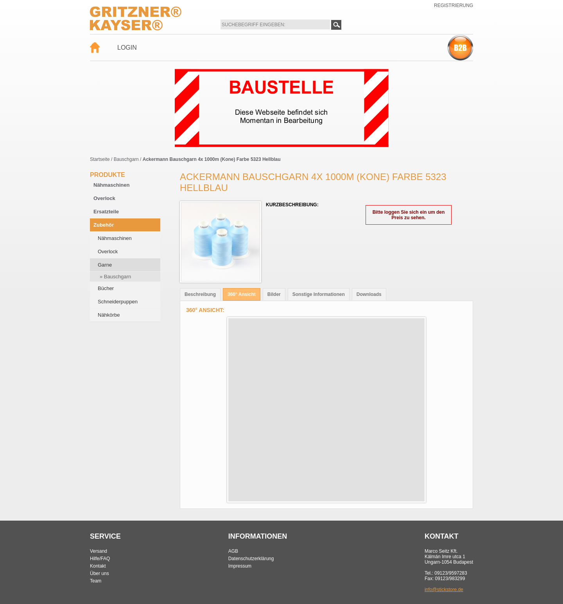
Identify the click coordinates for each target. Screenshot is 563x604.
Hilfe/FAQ (100, 558)
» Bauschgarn (115, 276)
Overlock (104, 198)
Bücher (106, 288)
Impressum (239, 566)
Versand (98, 551)
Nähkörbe (109, 315)
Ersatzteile (106, 212)
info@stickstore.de (444, 589)
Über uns (99, 573)
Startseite (100, 159)
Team (95, 581)
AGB (233, 551)
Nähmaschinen (111, 185)
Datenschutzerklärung (251, 558)
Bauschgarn (126, 159)
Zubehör (103, 225)
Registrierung (453, 5)
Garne (105, 265)
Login (127, 47)
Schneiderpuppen (118, 302)
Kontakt (98, 566)
